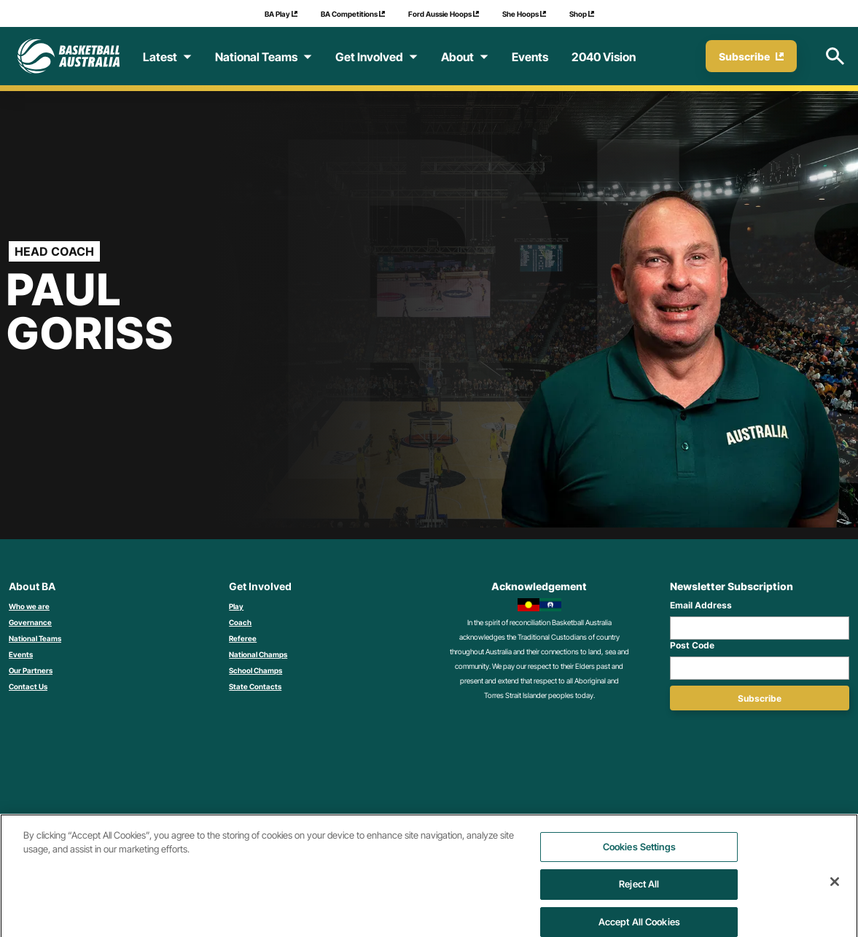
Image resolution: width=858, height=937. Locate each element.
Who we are (29, 606)
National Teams (35, 638)
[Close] (835, 898)
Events (21, 654)
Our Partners (30, 670)
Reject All (639, 900)
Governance (30, 622)
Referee (243, 638)
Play (236, 606)
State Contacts (255, 686)
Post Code (692, 645)
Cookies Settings (639, 863)
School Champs (255, 670)
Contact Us (28, 686)
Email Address (701, 605)
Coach (240, 622)
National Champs (258, 654)
